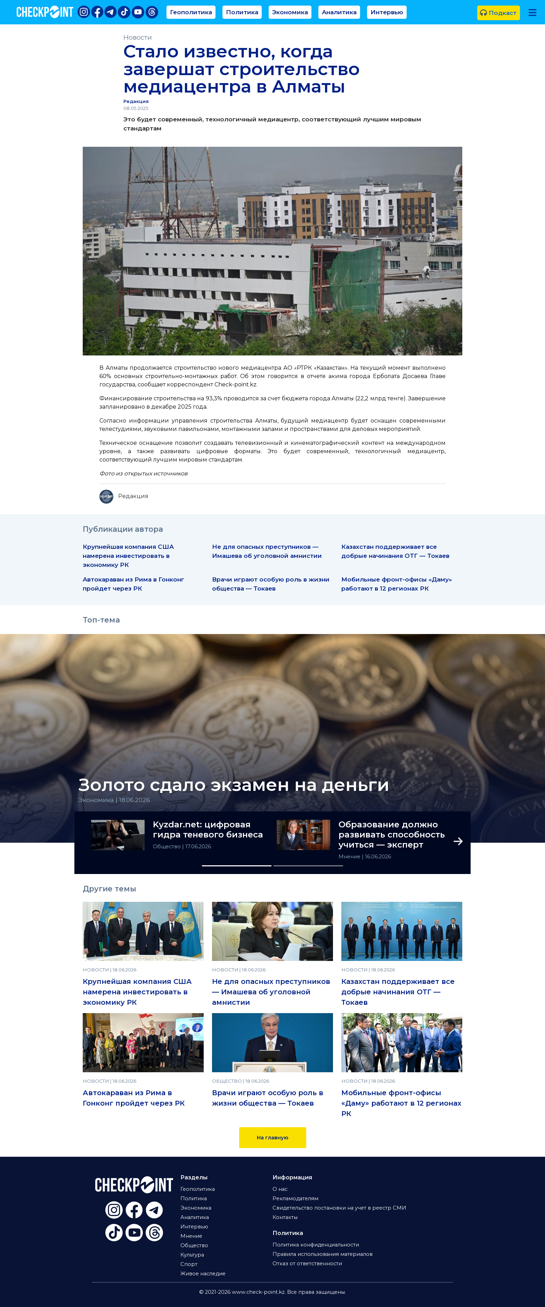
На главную (272, 1137)
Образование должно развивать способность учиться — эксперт (392, 835)
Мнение (350, 856)
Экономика (290, 12)
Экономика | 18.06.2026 (114, 799)
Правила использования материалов (322, 1254)
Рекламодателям (295, 1198)
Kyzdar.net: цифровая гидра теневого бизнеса (208, 830)
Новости (137, 37)
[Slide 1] (236, 866)
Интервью (387, 12)
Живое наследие (203, 1273)
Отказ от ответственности (307, 1263)
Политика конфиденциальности (315, 1245)
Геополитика (191, 12)
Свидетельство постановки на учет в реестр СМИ (339, 1208)
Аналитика (339, 12)
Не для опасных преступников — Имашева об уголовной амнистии (271, 992)
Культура (192, 1255)
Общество (167, 846)
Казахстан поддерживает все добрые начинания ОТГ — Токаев (398, 992)
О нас (279, 1189)
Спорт (188, 1264)
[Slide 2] (308, 866)
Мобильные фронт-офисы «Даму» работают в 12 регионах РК (401, 1103)
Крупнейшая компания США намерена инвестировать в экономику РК (128, 555)
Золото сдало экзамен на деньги (234, 784)
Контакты (285, 1217)
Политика (242, 12)
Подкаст (498, 12)
